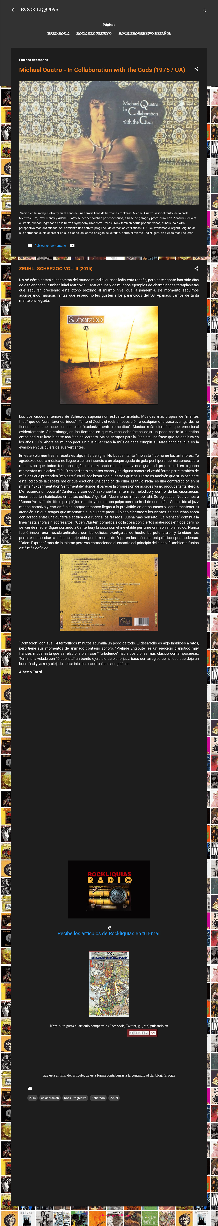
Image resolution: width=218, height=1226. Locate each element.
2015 (32, 1098)
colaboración (50, 1098)
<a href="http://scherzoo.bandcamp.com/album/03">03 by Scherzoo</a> (109, 771)
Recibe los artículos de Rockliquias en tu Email (109, 933)
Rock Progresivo (94, 33)
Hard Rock (58, 33)
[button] (196, 69)
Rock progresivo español (145, 33)
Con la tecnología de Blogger (109, 1215)
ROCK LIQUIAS (39, 9)
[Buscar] (204, 11)
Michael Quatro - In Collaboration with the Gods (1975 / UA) (102, 69)
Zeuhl (114, 1098)
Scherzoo (98, 1098)
